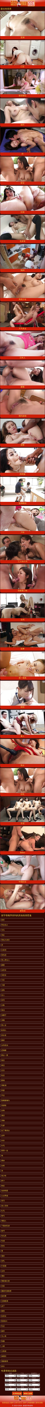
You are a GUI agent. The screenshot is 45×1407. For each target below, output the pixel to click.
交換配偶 (4, 1301)
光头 (3, 930)
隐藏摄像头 (5, 1100)
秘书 (3, 1231)
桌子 (3, 1306)
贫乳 (3, 1261)
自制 (3, 1110)
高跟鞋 (3, 1105)
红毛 (3, 1211)
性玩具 (3, 1236)
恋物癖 (3, 1050)
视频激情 (4, 1361)
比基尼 (3, 950)
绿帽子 (3, 1015)
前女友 (3, 1035)
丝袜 (3, 1286)
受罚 (3, 1201)
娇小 (3, 1181)
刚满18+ (4, 1321)
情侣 (3, 1010)
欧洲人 (3, 1030)
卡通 (3, 985)
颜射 (3, 1040)
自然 (3, 1166)
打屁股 (3, 1266)
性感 (3, 1241)
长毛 (3, 1145)
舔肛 (3, 920)
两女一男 (4, 1055)
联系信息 (5, 1403)
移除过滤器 (28, 1393)
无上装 (3, 1336)
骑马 (3, 1216)
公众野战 (4, 1196)
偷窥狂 (3, 1356)
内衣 (3, 1140)
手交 (3, 1095)
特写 (3, 1000)
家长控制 (39, 1403)
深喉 (3, 1020)
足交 (3, 1070)
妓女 (3, 1366)
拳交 (3, 1065)
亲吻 (3, 1120)
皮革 (3, 1135)
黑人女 (3, 1025)
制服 (3, 1341)
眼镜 (3, 1080)
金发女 (3, 970)
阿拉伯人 (4, 925)
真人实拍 (4, 1206)
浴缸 (3, 935)
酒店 (3, 1115)
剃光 (3, 1246)
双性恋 (3, 955)
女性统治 (4, 1045)
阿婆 (3, 1090)
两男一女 (4, 1150)
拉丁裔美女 (5, 1130)
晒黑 (3, 1311)
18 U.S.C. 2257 (21, 1403)
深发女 (3, 975)
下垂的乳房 (5, 1226)
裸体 (3, 1161)
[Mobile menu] (2, 3)
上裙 (3, 1346)
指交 (3, 1060)
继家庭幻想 (5, 1281)
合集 (3, 1005)
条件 (12, 1403)
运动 (3, 1271)
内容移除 (31, 1403)
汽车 (3, 980)
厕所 (3, 1331)
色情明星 (4, 1191)
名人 (3, 995)
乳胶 (3, 1125)
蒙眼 (3, 965)
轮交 (3, 1075)
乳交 (3, 1326)
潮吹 (3, 1276)
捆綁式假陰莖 (6, 1291)
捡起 (3, 1186)
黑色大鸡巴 (5, 940)
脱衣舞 (3, 1296)
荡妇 (3, 1256)
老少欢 (3, 1176)
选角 (3, 990)
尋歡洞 (3, 1085)
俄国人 (3, 1221)
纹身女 (3, 1316)
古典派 (3, 1351)
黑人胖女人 (5, 960)
